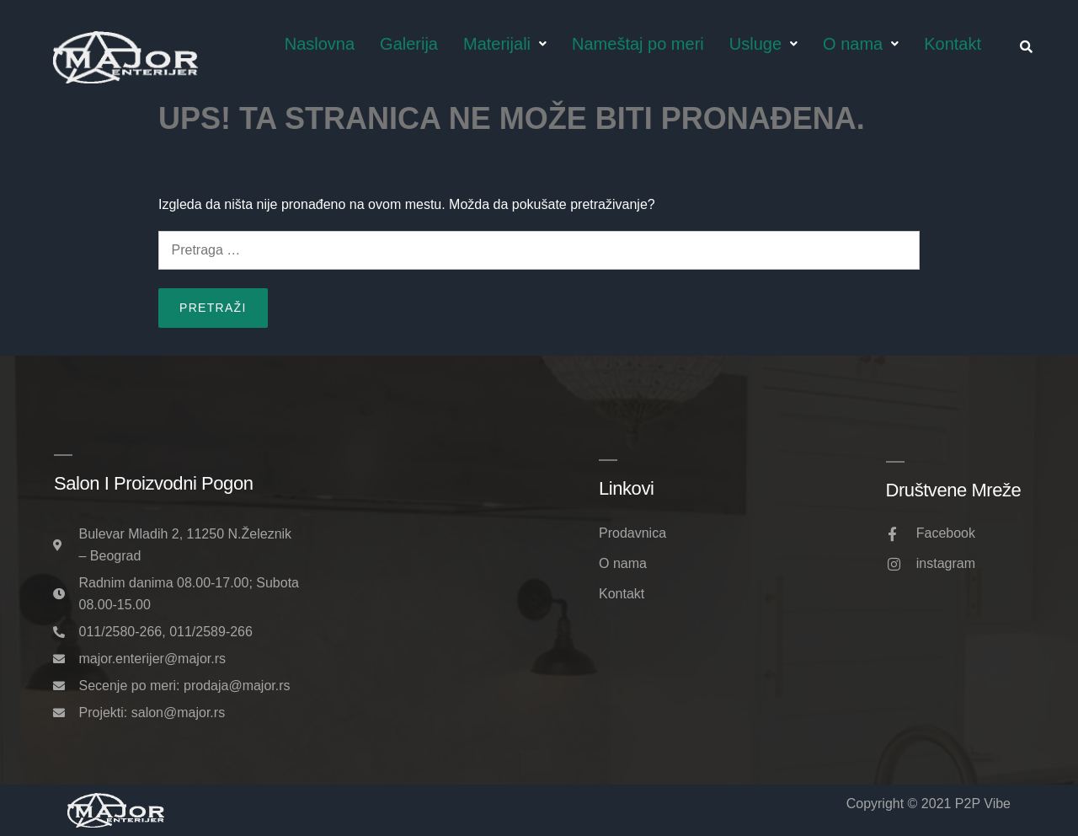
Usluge (763, 44)
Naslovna (320, 44)
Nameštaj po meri (638, 44)
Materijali (505, 44)
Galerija (409, 44)
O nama (861, 44)
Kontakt (952, 44)
